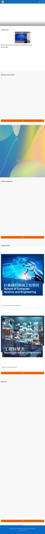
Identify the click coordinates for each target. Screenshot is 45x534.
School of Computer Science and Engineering (11, 305)
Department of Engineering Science (9, 367)
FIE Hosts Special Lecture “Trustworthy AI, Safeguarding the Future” (16, 44)
